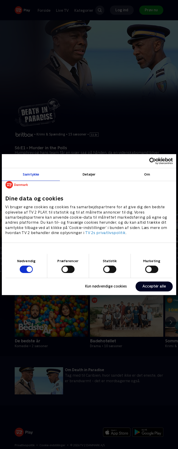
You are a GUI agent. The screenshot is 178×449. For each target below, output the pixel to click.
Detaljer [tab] (89, 174)
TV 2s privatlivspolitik (105, 233)
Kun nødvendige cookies (106, 286)
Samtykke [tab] (31, 174)
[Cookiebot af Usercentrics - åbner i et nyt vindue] (153, 160)
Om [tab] (147, 174)
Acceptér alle (154, 286)
